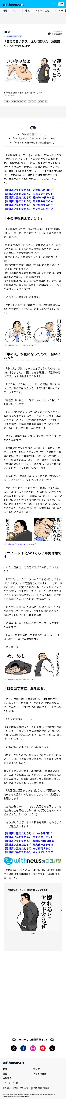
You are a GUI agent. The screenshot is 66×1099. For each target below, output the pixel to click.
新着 (5, 10)
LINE (6, 101)
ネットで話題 (42, 10)
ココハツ (32, 101)
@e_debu (11, 95)
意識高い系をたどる (14, 36)
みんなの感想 (55, 33)
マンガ (16, 10)
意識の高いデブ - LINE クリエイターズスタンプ (22, 345)
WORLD (59, 10)
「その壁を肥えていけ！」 (34, 134)
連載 (27, 10)
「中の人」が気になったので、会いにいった (34, 138)
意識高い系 (43, 101)
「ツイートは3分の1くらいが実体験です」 (34, 142)
